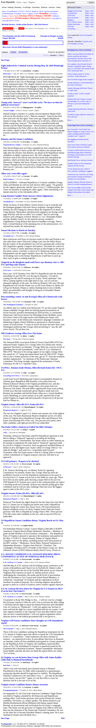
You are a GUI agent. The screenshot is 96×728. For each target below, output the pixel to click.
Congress (30, 14)
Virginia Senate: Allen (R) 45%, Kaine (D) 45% (22, 404)
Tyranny (5, 16)
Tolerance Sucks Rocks (30, 626)
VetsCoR (71, 26)
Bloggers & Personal (75, 11)
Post (92, 11)
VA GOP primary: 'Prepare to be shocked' (20, 461)
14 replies (36, 559)
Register (31, 2)
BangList (35, 11)
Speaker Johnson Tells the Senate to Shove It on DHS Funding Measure (80, 183)
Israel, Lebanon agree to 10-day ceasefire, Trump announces (78, 75)
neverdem (26, 142)
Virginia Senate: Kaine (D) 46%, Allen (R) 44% (22, 493)
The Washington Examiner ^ (13, 305)
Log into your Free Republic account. (80, 42)
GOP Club (71, 15)
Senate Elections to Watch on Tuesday (18, 230)
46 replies (35, 267)
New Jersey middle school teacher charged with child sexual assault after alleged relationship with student (81, 190)
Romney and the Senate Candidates (17, 139)
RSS (63, 718)
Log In (24, 2)
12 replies (35, 662)
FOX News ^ (8, 270)
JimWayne (26, 662)
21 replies (40, 407)
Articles (5, 52)
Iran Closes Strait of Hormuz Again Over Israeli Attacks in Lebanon (80, 146)
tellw (25, 373)
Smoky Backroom (74, 24)
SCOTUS (21, 11)
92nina (25, 430)
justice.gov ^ (7, 74)
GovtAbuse (53, 14)
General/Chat (72, 13)
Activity (13, 52)
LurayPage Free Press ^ (12, 376)
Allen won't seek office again (14, 173)
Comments (23, 52)
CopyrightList (56, 18)
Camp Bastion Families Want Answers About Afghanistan (27, 196)
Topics (87, 11)
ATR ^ (5, 433)
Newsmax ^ (7, 339)
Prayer (4, 11)
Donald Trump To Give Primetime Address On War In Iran (79, 164)
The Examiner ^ (9, 629)
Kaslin (26, 199)
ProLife (28, 11)
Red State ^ (7, 665)
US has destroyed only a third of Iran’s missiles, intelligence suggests (80, 170)
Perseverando (27, 464)
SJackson (27, 687)
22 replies (34, 176)
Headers (53, 55)
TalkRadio (55, 16)
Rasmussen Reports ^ (11, 410)
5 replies (39, 496)
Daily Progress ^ (9, 179)
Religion (71, 20)
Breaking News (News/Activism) (79, 50)
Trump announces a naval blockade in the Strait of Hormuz (81, 84)
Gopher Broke (28, 525)
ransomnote (27, 71)
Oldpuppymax (28, 107)
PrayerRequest (12, 11)
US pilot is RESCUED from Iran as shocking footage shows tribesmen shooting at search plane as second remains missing (80, 153)
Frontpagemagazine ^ (11, 690)
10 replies (32, 233)
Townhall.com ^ (9, 202)
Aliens (41, 11)
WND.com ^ (7, 467)
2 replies (31, 336)
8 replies (36, 71)
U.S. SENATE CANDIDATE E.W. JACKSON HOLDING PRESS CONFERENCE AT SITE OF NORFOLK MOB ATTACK (30, 555)
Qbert (25, 336)
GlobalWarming (7, 14)
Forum (18, 2)
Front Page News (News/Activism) (80, 125)
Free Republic (8, 2)
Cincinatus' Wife (30, 302)
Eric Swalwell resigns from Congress (80, 79)
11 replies (40, 302)
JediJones (27, 267)
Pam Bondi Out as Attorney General (80, 160)
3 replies (32, 430)
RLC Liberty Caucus (75, 22)
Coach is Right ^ (9, 110)
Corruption (17, 14)
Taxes (24, 14)
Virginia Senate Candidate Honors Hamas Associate (24, 684)
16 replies (38, 107)
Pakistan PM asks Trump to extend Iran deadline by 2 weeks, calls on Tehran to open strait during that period (80, 102)
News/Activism (73, 18)
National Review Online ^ (12, 145)
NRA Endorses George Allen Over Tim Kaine (21, 333)
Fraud (36, 14)
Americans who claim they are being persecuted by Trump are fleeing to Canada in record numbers (80, 176)
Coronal (26, 176)
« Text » (61, 55)
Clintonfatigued (29, 407)
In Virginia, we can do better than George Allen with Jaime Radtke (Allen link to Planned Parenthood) (31, 658)
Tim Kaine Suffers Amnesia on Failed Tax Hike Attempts (26, 427)
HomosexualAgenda (51, 11)
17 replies (34, 142)
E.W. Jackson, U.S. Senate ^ (13, 562)
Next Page (5, 60)
